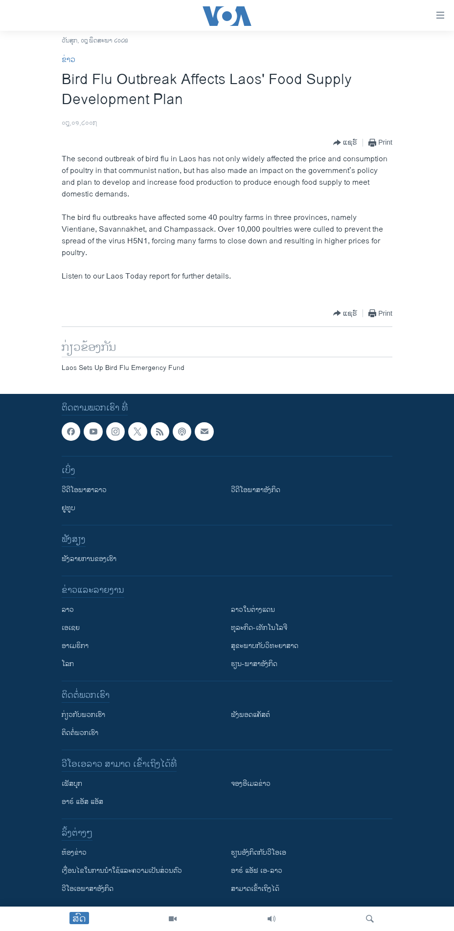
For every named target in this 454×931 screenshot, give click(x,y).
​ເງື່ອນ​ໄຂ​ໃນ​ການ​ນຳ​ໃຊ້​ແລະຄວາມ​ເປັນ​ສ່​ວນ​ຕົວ (122, 871)
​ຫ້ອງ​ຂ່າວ (74, 852)
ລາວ (68, 610)
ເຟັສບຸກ (72, 784)
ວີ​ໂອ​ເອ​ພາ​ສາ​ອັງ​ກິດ (88, 889)
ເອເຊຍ (71, 628)
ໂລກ (68, 664)
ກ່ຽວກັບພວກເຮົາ (83, 715)
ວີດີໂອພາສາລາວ (84, 490)
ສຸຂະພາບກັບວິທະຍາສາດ (264, 646)
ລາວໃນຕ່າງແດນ (253, 610)
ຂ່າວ (68, 59)
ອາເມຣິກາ (75, 646)
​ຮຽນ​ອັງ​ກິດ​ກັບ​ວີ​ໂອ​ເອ (258, 852)
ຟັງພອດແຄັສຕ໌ (250, 715)
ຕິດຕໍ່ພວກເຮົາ (80, 733)
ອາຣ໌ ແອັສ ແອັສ (82, 802)
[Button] (345, 143)
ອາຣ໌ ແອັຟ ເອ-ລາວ (256, 871)
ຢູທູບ (68, 508)
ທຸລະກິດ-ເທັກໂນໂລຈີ (259, 628)
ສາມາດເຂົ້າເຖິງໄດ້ (255, 889)
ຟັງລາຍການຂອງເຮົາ (89, 559)
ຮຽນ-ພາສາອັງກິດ (254, 664)
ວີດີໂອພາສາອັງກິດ (255, 490)
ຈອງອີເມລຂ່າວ (251, 784)
